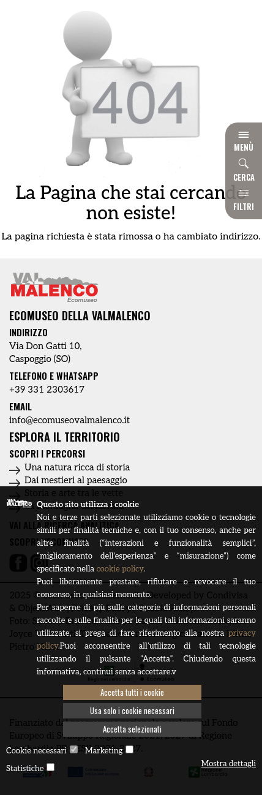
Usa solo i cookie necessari (132, 710)
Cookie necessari (36, 751)
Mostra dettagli (228, 764)
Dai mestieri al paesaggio (75, 480)
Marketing (103, 751)
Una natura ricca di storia (77, 467)
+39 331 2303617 (46, 389)
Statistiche (24, 769)
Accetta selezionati (132, 729)
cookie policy (119, 569)
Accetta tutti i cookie (132, 692)
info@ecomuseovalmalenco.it (69, 420)
